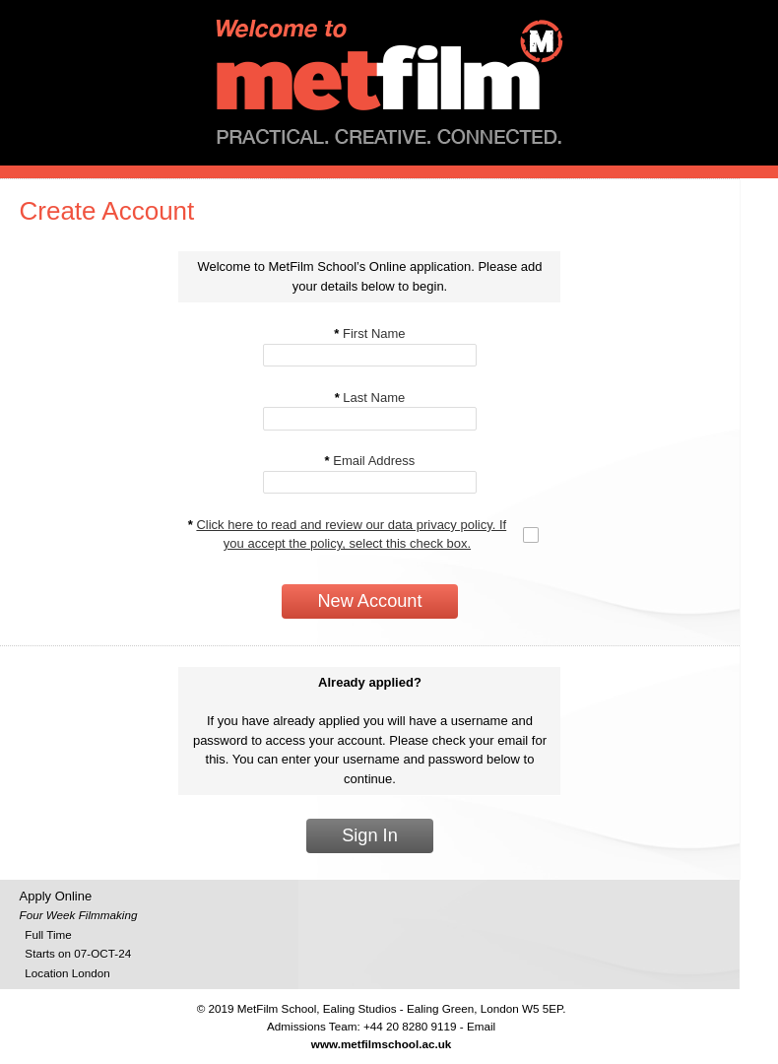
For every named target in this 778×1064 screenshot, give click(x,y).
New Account (369, 601)
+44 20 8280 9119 (410, 1026)
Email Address (370, 460)
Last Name (370, 397)
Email (481, 1026)
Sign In (370, 835)
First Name (369, 333)
